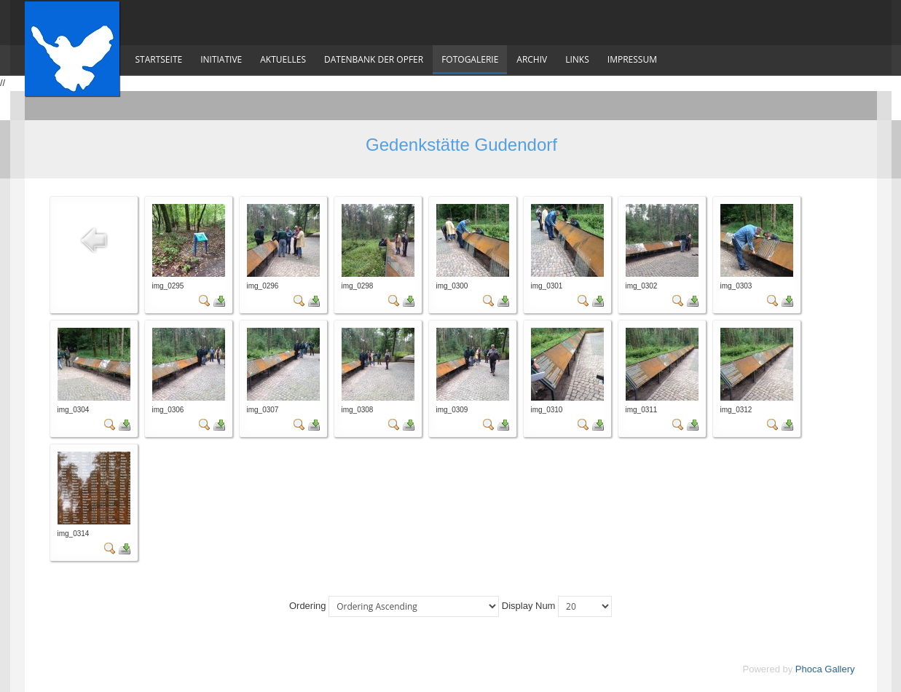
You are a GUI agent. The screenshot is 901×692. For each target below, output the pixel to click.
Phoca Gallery (825, 669)
